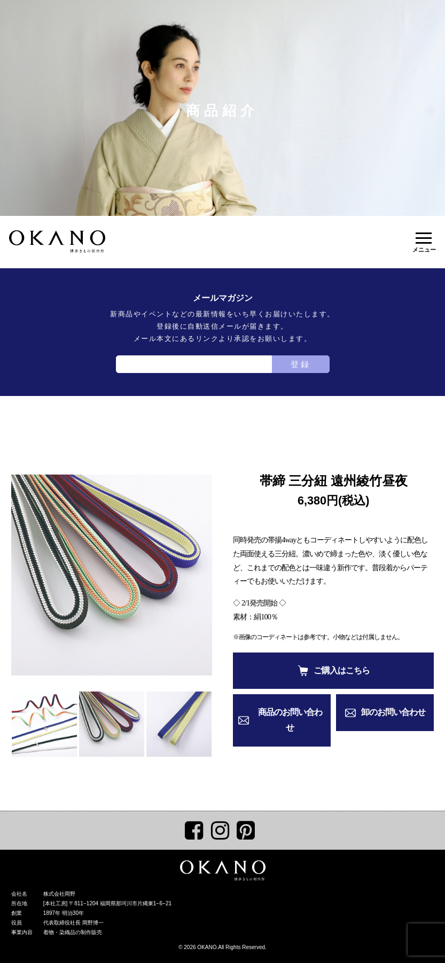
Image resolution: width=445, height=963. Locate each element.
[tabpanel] (111, 575)
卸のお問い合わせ (393, 712)
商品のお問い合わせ (290, 720)
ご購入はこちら (342, 670)
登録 (301, 364)
